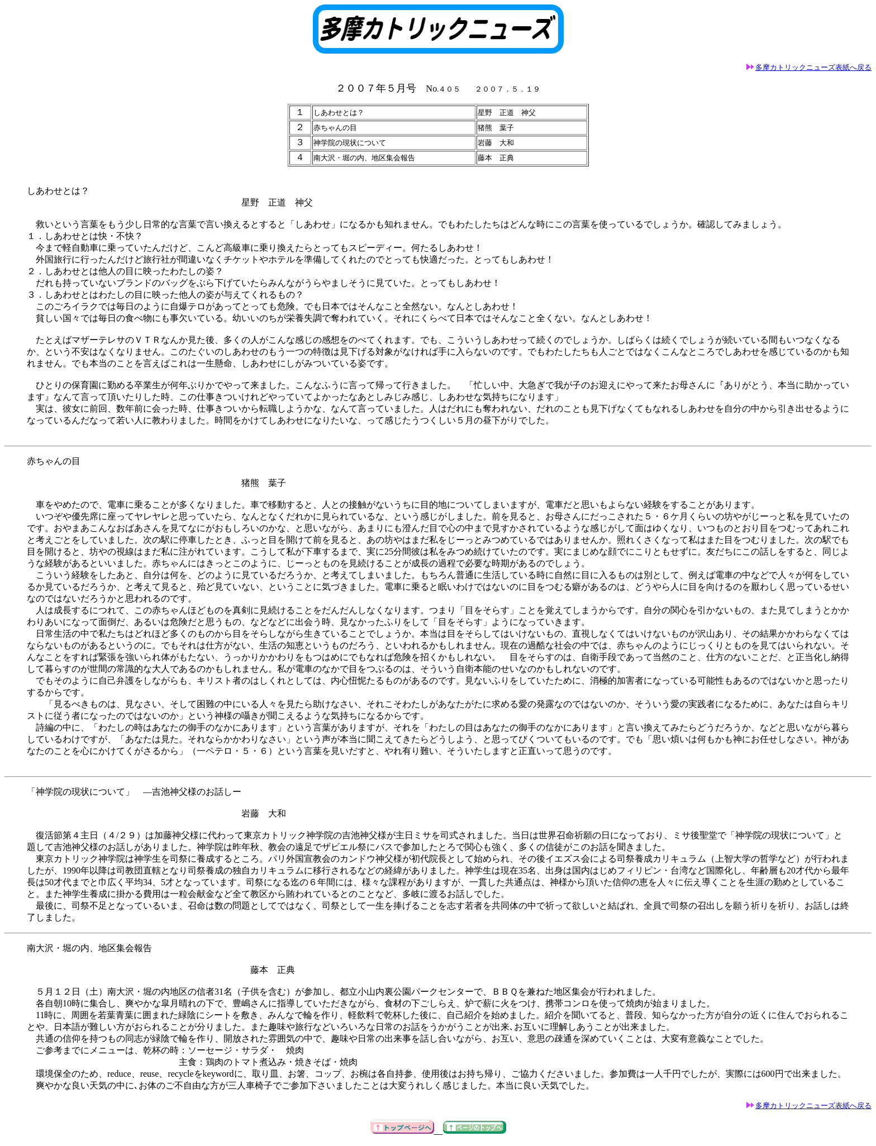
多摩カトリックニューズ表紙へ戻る (809, 67)
